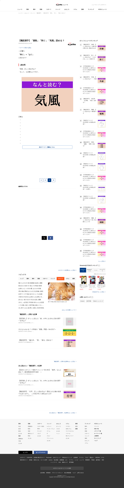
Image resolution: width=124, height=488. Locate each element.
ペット (95, 270)
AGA (59, 462)
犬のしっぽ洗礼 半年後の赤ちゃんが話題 (31, 302)
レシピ (76, 460)
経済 (19, 428)
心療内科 (75, 457)
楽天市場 (89, 301)
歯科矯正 (98, 460)
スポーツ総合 (40, 426)
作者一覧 (96, 428)
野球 (38, 428)
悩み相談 (56, 460)
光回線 (30, 460)
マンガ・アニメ (51, 428)
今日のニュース (102, 9)
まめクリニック (57, 457)
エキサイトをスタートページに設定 (62, 468)
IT (47, 433)
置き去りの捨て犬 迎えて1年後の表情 (30, 285)
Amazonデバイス (89, 270)
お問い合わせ (80, 472)
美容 (103, 460)
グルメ (48, 435)
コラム (75, 9)
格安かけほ (36, 460)
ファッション (50, 438)
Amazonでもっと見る (98, 292)
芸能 (41, 9)
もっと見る (102, 261)
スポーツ (48, 9)
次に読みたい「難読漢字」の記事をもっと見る (62, 412)
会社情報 (42, 472)
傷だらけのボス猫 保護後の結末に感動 (30, 283)
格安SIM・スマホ (99, 457)
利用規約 (48, 472)
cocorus (50, 460)
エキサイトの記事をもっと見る (67, 270)
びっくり (58, 426)
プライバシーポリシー (57, 472)
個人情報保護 (67, 472)
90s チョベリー (70, 435)
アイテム (81, 457)
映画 (29, 428)
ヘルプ (95, 440)
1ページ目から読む (25, 47)
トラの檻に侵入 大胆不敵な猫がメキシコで (31, 305)
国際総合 (20, 438)
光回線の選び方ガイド (39, 457)
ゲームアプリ (102, 270)
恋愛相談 (62, 460)
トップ (21, 278)
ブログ (86, 457)
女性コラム (68, 428)
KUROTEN (29, 457)
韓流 (29, 435)
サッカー (39, 431)
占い (66, 460)
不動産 (93, 460)
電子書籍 (71, 462)
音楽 (29, 431)
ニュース (19, 9)
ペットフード (53, 462)
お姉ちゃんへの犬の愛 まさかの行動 (29, 288)
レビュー (49, 426)
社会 (19, 426)
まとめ (20, 433)
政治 (19, 431)
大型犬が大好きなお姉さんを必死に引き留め (31, 297)
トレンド (57, 9)
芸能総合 (30, 426)
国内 (27, 9)
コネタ (58, 428)
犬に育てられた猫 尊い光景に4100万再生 (31, 308)
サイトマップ (97, 438)
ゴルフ (39, 433)
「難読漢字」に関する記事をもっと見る (64, 361)
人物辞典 (96, 435)
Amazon (82, 301)
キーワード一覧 (98, 433)
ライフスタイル (70, 431)
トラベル (68, 433)
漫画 (82, 9)
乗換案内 (87, 460)
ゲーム (48, 431)
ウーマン (71, 460)
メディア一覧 (97, 431)
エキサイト (103, 4)
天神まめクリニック (67, 457)
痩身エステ (65, 462)
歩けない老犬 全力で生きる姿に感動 (29, 299)
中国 (19, 441)
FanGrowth (48, 457)
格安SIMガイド (24, 460)
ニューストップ (96, 4)
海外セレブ (30, 433)
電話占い (92, 457)
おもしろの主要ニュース (69, 310)
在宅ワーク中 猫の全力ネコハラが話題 (30, 294)
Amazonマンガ (82, 270)
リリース (96, 426)
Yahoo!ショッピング (98, 301)
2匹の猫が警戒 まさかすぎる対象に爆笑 (30, 291)
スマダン (68, 426)
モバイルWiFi (44, 460)
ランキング (91, 9)
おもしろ (66, 9)
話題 (76, 428)
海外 (34, 9)
